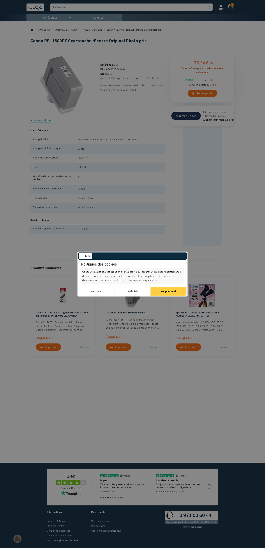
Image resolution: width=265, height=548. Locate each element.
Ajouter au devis (186, 116)
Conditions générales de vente (62, 540)
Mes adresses (98, 526)
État (103, 73)
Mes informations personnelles (107, 530)
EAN (103, 69)
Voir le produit (49, 347)
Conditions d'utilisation (58, 530)
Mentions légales (55, 526)
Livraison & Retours (57, 521)
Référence (106, 65)
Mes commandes (100, 521)
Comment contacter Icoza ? (61, 535)
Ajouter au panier (202, 93)
